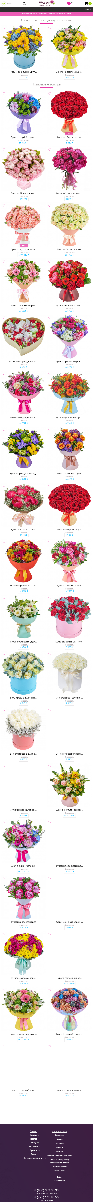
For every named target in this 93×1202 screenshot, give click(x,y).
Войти (88, 9)
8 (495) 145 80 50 (46, 1197)
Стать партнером (59, 1166)
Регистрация (59, 1181)
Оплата (59, 1139)
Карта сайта (59, 1170)
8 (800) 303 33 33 (46, 1190)
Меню (9, 4)
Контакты (59, 1147)
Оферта (59, 1151)
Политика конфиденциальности (59, 1156)
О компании (59, 1135)
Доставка (60, 1143)
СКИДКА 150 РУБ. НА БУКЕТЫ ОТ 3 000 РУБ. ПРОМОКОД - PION (46, 14)
